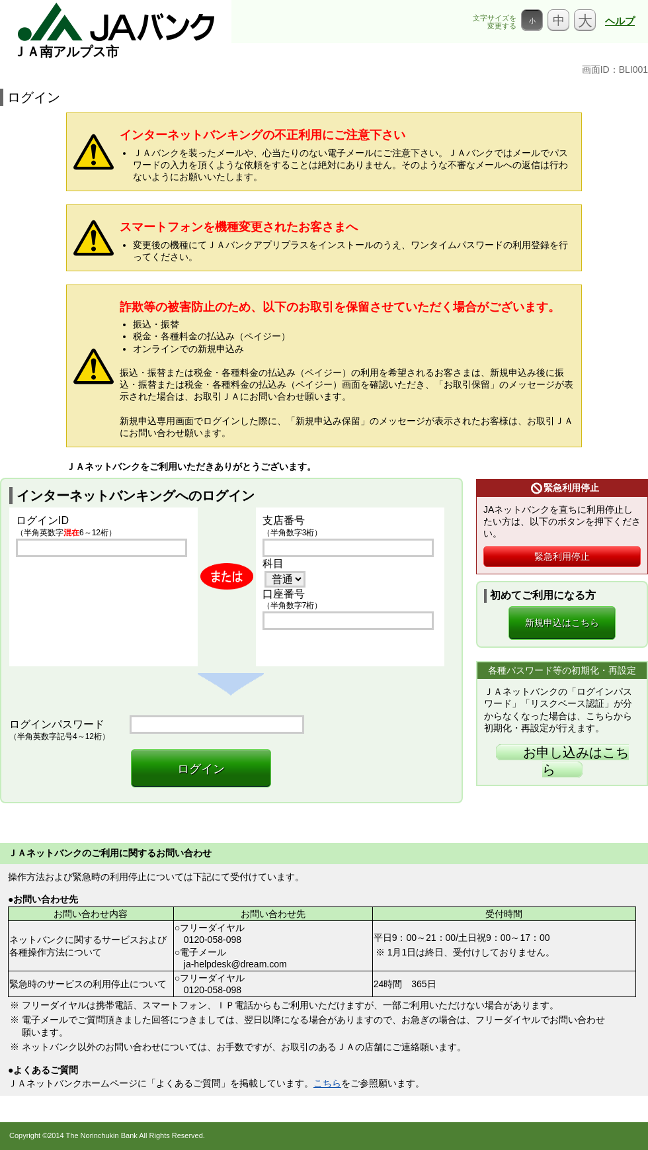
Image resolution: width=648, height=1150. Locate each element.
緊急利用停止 (562, 556)
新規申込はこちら (562, 622)
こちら (327, 1083)
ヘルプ (620, 20)
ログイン (201, 768)
